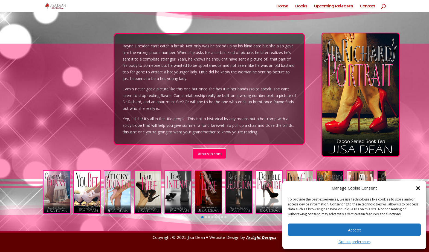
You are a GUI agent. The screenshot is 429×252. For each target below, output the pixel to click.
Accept (354, 230)
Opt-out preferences (354, 241)
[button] (418, 188)
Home (282, 6)
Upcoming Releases (333, 6)
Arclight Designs (261, 237)
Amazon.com (210, 153)
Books (301, 6)
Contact (367, 6)
